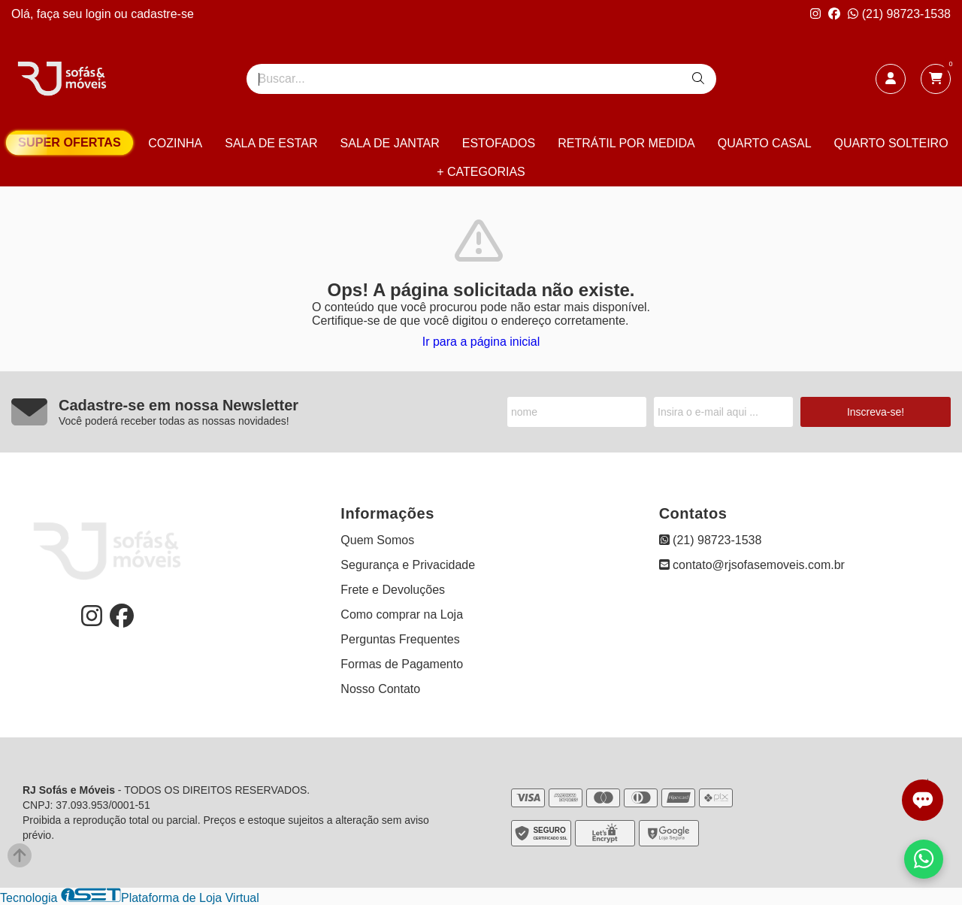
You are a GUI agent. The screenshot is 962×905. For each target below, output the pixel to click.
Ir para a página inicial (481, 341)
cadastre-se (162, 14)
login (100, 14)
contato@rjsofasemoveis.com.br (752, 564)
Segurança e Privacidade (407, 564)
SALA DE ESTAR (271, 143)
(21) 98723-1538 (899, 14)
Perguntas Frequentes (399, 639)
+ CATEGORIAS (481, 171)
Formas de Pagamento (401, 664)
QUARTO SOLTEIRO (891, 143)
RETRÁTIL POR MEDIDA (626, 143)
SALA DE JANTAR (390, 143)
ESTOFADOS (499, 143)
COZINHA (175, 143)
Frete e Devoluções (392, 589)
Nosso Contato (380, 689)
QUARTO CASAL (765, 143)
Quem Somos (377, 540)
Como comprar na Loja (401, 614)
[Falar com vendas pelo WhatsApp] (923, 859)
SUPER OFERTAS (69, 142)
